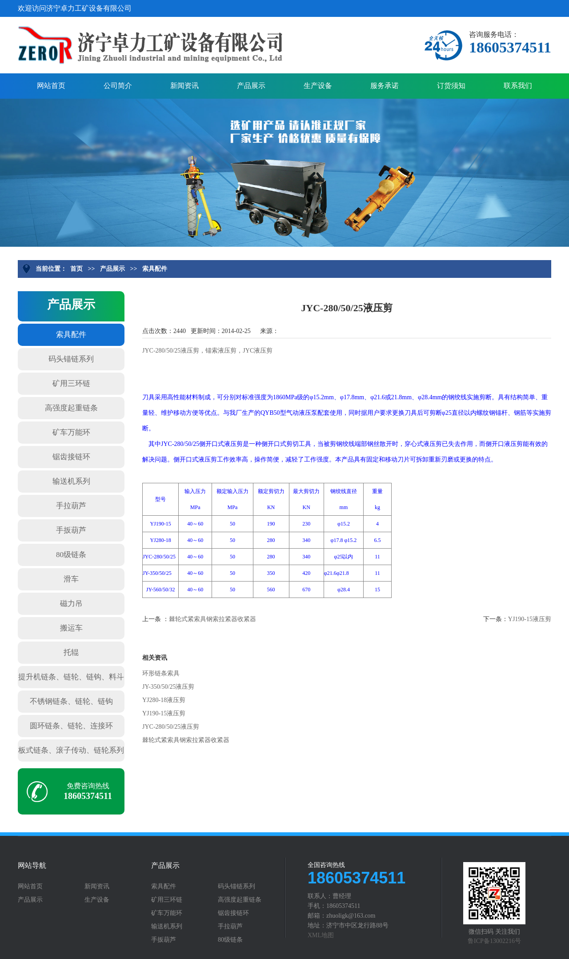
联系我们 (518, 85)
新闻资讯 (184, 85)
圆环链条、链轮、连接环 (71, 726)
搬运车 (71, 628)
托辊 (71, 652)
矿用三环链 (71, 383)
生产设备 (318, 85)
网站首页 (51, 85)
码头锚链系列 (71, 359)
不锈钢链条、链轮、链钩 (71, 701)
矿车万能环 (71, 432)
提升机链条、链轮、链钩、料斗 (71, 677)
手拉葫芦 (71, 506)
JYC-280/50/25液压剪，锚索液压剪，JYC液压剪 (207, 350)
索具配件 (154, 268)
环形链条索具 (161, 673)
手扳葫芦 (71, 530)
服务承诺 (384, 85)
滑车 (71, 579)
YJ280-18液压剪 (163, 700)
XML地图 (321, 935)
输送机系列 (71, 481)
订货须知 (451, 85)
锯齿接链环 (71, 457)
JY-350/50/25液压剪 (168, 686)
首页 (76, 268)
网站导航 (32, 865)
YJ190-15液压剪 (529, 619)
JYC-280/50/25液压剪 (170, 726)
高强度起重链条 (71, 408)
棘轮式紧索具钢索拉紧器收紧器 (212, 619)
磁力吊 (71, 603)
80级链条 (71, 554)
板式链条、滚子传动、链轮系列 (71, 750)
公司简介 (118, 85)
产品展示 (251, 85)
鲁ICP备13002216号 (494, 941)
